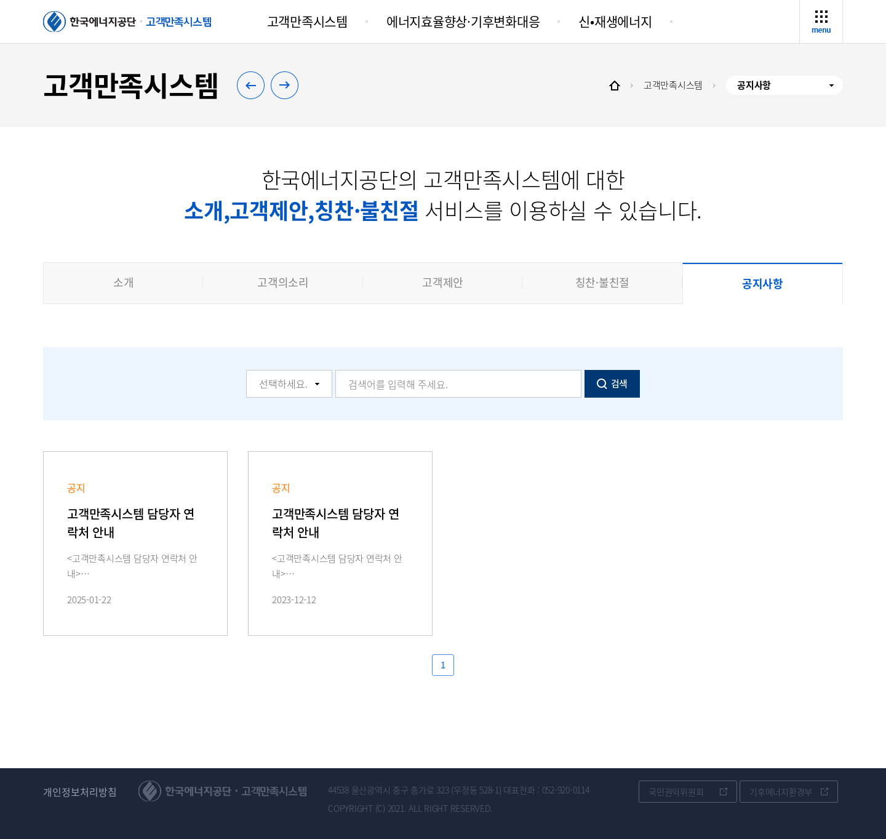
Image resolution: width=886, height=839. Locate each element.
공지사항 (762, 283)
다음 (291, 94)
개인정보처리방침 (80, 792)
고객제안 (442, 282)
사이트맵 (823, 7)
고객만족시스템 (307, 21)
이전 (243, 76)
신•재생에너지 (615, 21)
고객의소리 (283, 282)
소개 (123, 282)
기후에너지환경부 (780, 791)
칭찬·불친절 (602, 282)
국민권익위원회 (676, 791)
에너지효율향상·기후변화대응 (463, 21)
